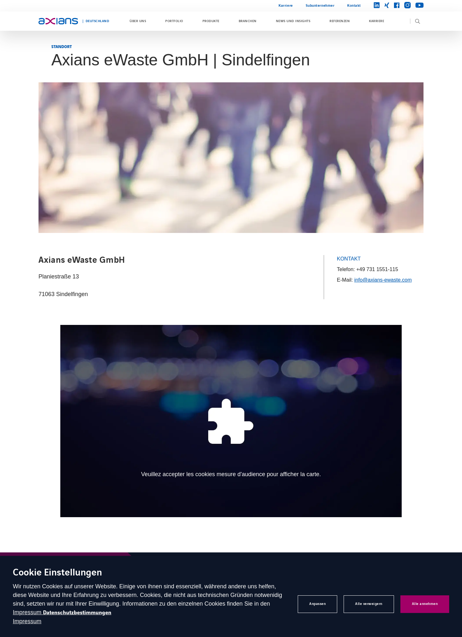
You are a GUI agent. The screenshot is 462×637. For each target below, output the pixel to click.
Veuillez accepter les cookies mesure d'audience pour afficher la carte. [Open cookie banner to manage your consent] (231, 474)
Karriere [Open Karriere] (285, 5)
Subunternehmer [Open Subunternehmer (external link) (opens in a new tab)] (320, 5)
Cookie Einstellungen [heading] (57, 573)
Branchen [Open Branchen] (248, 21)
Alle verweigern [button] (368, 603)
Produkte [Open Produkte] (210, 21)
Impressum (28, 612)
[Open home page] (58, 21)
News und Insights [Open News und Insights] (293, 21)
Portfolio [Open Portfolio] (174, 21)
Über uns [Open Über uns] (138, 21)
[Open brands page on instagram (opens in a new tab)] (407, 5)
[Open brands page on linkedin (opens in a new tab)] (377, 5)
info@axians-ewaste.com (383, 280)
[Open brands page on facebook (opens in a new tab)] (396, 6)
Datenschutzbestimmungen (77, 612)
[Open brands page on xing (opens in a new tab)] (386, 6)
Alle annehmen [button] (425, 603)
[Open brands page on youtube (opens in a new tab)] (419, 6)
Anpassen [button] (317, 603)
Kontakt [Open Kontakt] (354, 5)
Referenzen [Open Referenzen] (339, 21)
